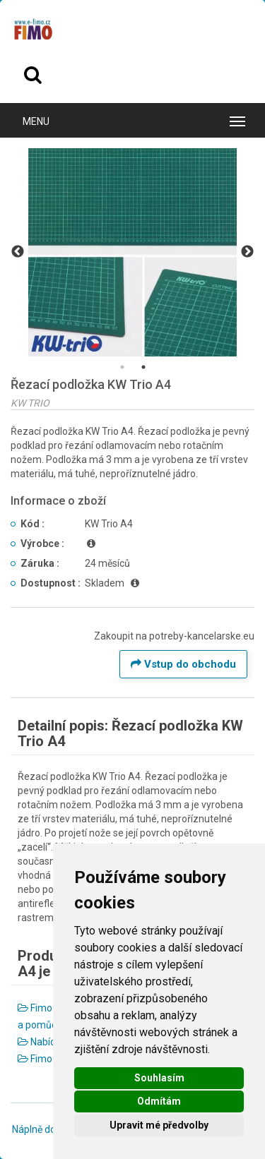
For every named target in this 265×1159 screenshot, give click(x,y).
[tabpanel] (132, 252)
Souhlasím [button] (159, 1077)
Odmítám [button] (159, 1101)
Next (247, 252)
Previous (18, 252)
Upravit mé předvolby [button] (159, 1125)
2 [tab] (143, 367)
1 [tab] (122, 367)
